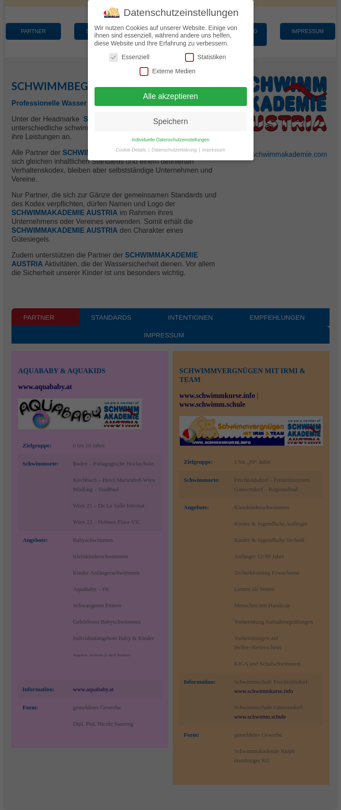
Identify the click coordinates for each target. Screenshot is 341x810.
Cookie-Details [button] (131, 149)
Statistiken (205, 57)
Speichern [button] (170, 121)
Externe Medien (167, 71)
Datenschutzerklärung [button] (175, 149)
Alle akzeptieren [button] (170, 96)
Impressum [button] (213, 149)
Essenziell (129, 57)
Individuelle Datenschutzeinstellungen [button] (170, 139)
